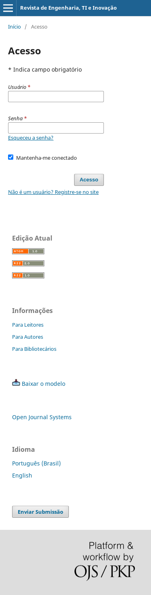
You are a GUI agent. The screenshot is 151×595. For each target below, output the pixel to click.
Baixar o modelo (43, 383)
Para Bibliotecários (34, 348)
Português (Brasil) (36, 463)
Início (14, 26)
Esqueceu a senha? (31, 137)
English (22, 475)
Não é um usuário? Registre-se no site (53, 192)
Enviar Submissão (40, 511)
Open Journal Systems (42, 417)
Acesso (89, 180)
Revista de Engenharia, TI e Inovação (68, 7)
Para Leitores (27, 324)
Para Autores (27, 336)
